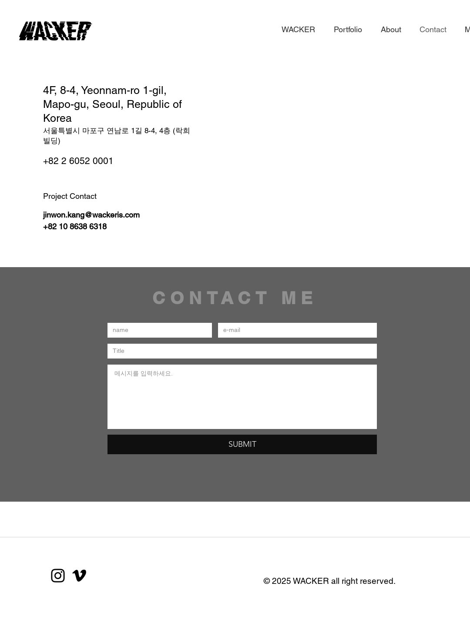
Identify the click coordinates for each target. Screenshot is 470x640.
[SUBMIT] (242, 444)
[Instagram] (58, 575)
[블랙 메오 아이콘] (79, 575)
